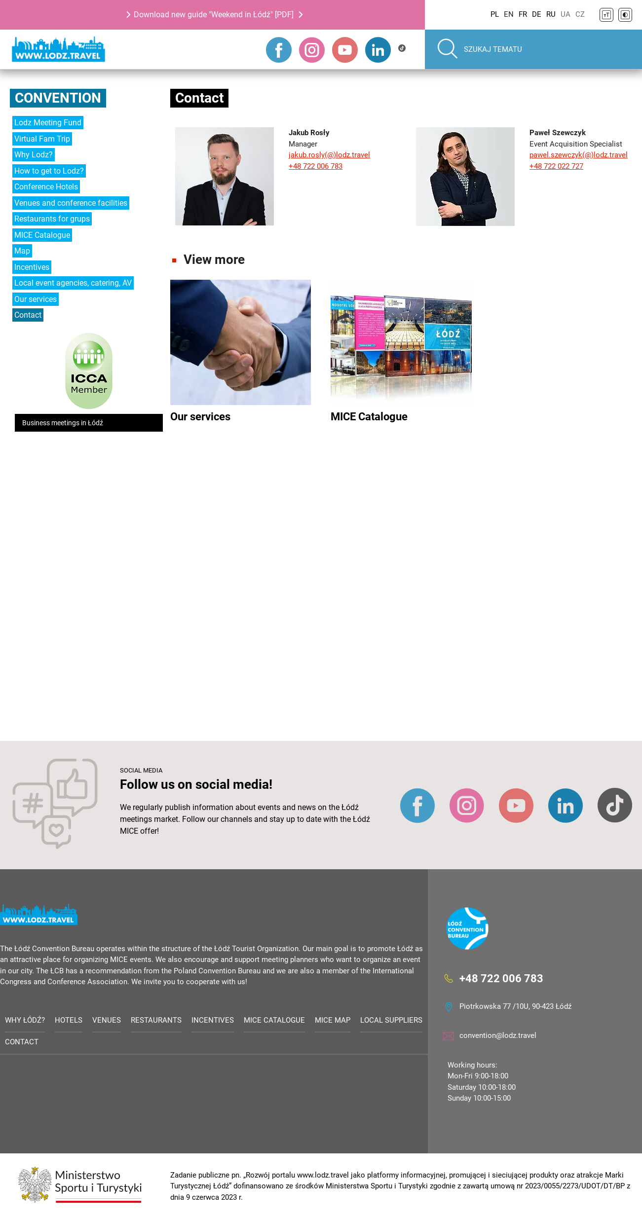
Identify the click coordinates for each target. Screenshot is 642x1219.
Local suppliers (391, 1020)
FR (523, 14)
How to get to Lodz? (49, 171)
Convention (58, 98)
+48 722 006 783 (315, 166)
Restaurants (156, 1020)
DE (536, 14)
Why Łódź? (25, 1020)
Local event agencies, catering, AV (73, 283)
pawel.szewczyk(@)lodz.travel (578, 154)
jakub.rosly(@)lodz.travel (329, 154)
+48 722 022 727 (556, 166)
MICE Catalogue (42, 235)
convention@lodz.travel (497, 1035)
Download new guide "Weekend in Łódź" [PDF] (214, 14)
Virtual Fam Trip (42, 139)
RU (551, 14)
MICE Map (332, 1020)
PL (495, 14)
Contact (27, 315)
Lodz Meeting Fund (47, 122)
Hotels (68, 1020)
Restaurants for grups (52, 218)
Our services (35, 299)
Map (22, 251)
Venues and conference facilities (70, 203)
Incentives (31, 267)
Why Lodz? (33, 154)
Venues (106, 1020)
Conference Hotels (46, 186)
